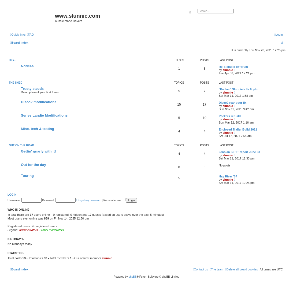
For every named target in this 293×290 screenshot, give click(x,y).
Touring (27, 176)
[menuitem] (30, 34)
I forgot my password (88, 200)
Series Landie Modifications (44, 115)
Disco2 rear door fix (232, 102)
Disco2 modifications (39, 102)
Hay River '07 (228, 176)
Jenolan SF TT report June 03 (239, 152)
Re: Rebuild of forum (233, 66)
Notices (27, 66)
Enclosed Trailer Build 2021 (238, 129)
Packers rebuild (230, 116)
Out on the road (21, 145)
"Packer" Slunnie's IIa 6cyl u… (240, 89)
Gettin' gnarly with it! (38, 151)
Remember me (114, 200)
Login (12, 194)
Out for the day (33, 165)
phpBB (133, 276)
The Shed (16, 82)
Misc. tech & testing (37, 129)
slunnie (228, 70)
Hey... (12, 60)
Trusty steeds (32, 89)
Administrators (28, 230)
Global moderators (51, 230)
